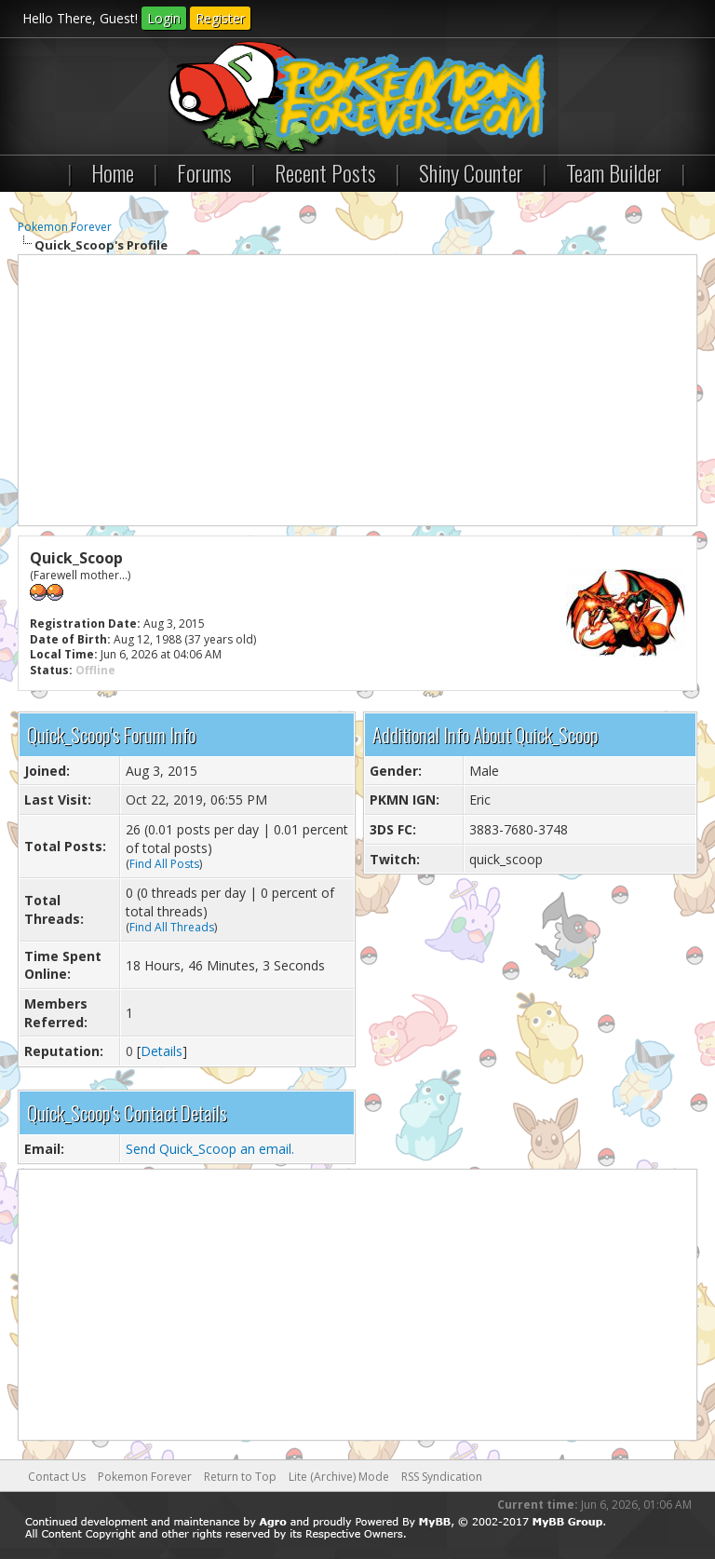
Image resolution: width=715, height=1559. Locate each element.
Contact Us (57, 1476)
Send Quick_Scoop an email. (210, 1149)
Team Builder (614, 172)
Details (161, 1051)
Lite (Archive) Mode (339, 1476)
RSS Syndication (441, 1476)
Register (220, 18)
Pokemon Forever (65, 227)
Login (164, 18)
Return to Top (240, 1476)
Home (112, 172)
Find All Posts (164, 864)
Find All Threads (171, 927)
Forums (204, 172)
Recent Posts (325, 172)
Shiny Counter (471, 172)
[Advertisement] (357, 390)
